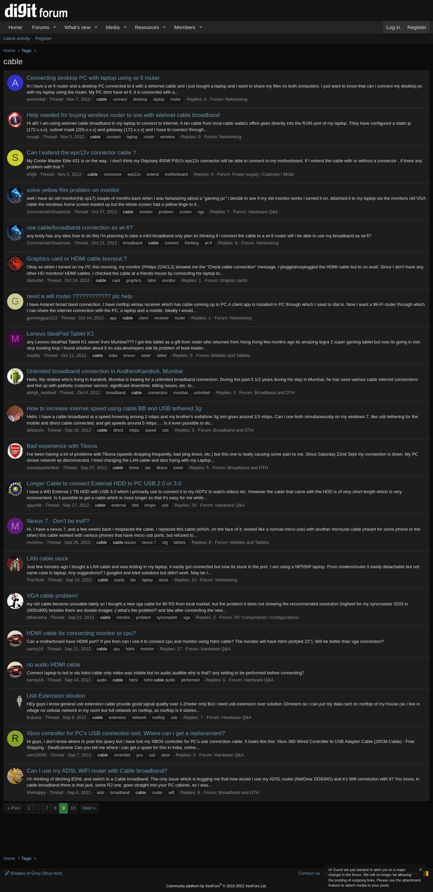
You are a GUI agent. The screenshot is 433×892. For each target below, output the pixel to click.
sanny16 (35, 648)
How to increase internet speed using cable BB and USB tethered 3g (114, 408)
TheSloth (35, 579)
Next (87, 808)
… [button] (38, 808)
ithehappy (36, 792)
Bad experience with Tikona (62, 446)
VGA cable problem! (52, 596)
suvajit (33, 136)
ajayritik (34, 505)
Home (15, 27)
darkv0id (35, 280)
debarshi (35, 430)
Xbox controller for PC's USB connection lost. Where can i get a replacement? (126, 733)
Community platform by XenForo (216, 886)
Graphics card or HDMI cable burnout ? (77, 259)
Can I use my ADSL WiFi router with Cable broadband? (97, 771)
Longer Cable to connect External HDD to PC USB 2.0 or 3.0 (104, 483)
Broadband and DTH (274, 392)
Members (185, 27)
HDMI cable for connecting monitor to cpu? (81, 633)
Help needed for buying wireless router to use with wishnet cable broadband (123, 115)
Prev (15, 808)
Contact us (309, 873)
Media (113, 27)
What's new (78, 27)
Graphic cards (233, 280)
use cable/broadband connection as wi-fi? (80, 227)
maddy (33, 355)
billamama (37, 617)
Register (44, 38)
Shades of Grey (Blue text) (33, 873)
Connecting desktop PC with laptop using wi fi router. (94, 78)
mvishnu (35, 542)
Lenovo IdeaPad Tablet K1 (60, 334)
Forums (40, 27)
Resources (147, 27)
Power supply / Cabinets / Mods (263, 174)
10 (72, 808)
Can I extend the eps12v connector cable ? (81, 152)
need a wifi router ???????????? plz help (79, 296)
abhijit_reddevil (41, 392)
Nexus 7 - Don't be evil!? (58, 521)
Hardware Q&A (263, 211)
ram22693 (37, 754)
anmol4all (36, 99)
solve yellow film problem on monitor (73, 190)
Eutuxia (34, 717)
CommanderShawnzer (48, 211)
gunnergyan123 (42, 317)
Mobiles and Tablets (230, 355)
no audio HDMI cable (54, 664)
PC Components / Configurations (266, 617)
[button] (55, 27)
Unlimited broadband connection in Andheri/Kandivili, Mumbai (105, 371)
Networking (236, 99)
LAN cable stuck (47, 558)
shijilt (32, 174)
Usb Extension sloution (56, 696)
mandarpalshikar (43, 467)
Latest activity (16, 38)
